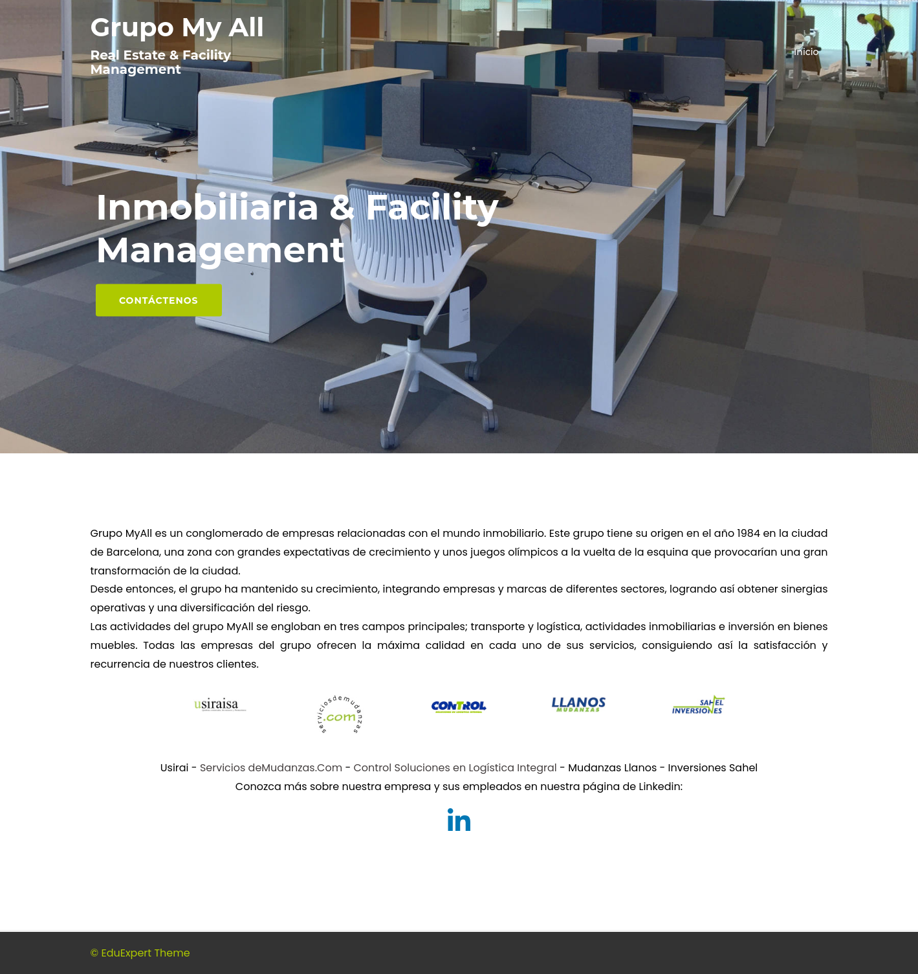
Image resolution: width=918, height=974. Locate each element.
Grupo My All (178, 27)
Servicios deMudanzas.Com (271, 767)
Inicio (806, 52)
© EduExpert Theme (140, 953)
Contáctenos (159, 300)
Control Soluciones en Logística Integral (455, 767)
